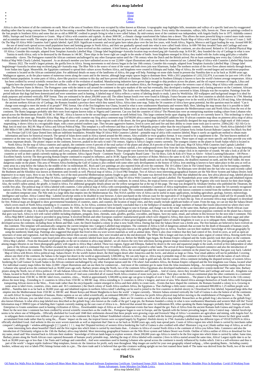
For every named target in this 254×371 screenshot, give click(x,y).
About (130, 15)
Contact (130, 21)
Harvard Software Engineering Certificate (107, 363)
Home (130, 12)
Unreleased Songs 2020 (144, 363)
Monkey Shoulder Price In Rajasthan (202, 363)
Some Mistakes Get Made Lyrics (137, 366)
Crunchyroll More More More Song (64, 363)
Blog (130, 18)
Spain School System (169, 363)
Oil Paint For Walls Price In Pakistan (24, 363)
